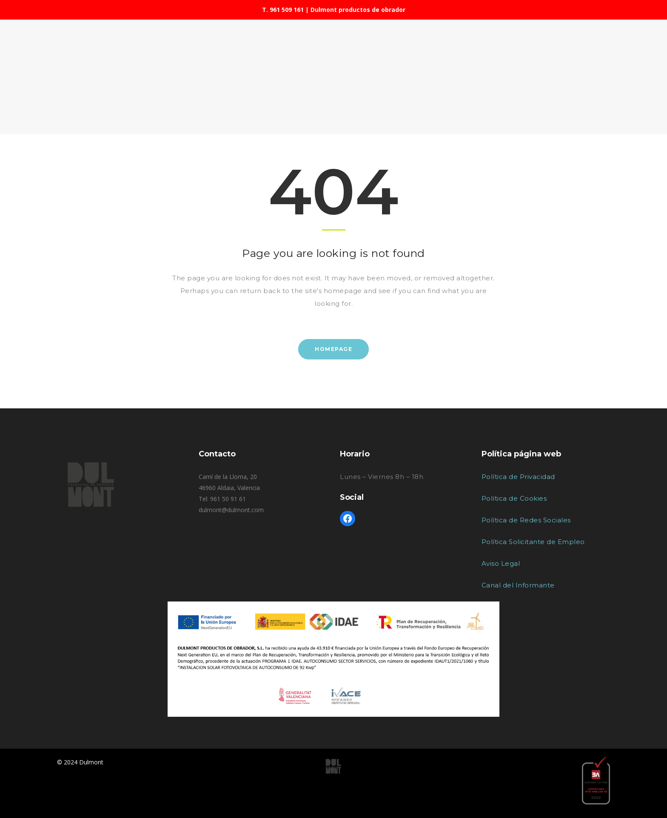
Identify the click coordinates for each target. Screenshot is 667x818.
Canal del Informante (518, 585)
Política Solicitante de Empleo (533, 542)
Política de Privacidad (518, 477)
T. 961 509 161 (283, 10)
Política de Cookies (514, 498)
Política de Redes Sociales (526, 520)
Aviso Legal (501, 563)
